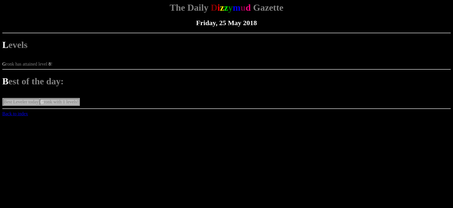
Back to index (15, 113)
